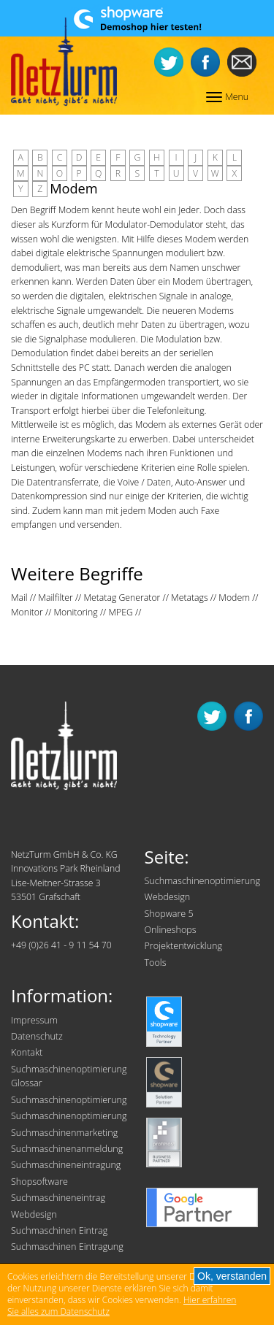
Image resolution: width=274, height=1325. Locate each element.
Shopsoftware (39, 1181)
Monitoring (76, 612)
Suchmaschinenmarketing (64, 1132)
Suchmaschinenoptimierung (203, 881)
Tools (156, 962)
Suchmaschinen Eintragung (67, 1246)
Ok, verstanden (232, 1276)
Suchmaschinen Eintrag (59, 1230)
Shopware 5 (169, 913)
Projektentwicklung (184, 946)
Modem (234, 597)
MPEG (120, 612)
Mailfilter (55, 597)
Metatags (189, 597)
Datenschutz (37, 1036)
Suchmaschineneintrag (58, 1197)
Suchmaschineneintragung (66, 1165)
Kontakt (26, 1052)
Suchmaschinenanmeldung (67, 1148)
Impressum (34, 1020)
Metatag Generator (121, 597)
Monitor (27, 612)
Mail (19, 597)
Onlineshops (171, 929)
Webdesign (168, 897)
